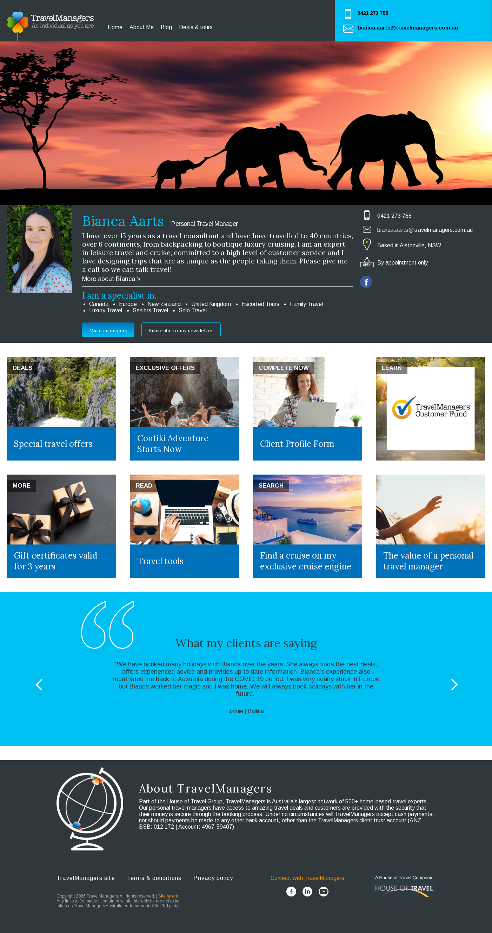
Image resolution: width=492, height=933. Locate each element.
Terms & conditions (154, 878)
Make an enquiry (108, 330)
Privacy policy (213, 878)
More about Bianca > (111, 278)
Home (115, 27)
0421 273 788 (372, 13)
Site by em (168, 896)
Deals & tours (196, 27)
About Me (141, 27)
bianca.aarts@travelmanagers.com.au (408, 28)
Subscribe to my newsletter (181, 330)
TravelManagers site (85, 878)
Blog (166, 27)
